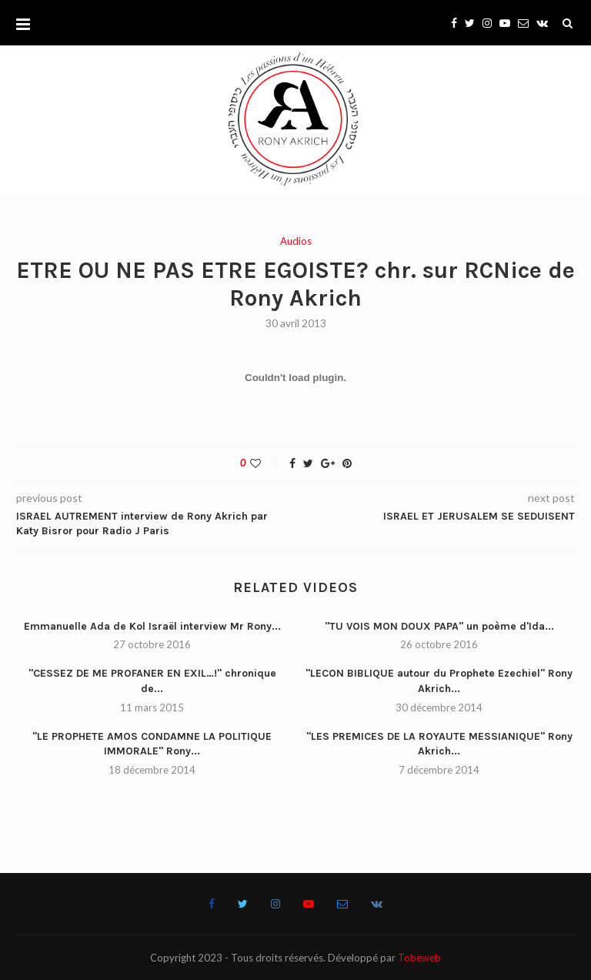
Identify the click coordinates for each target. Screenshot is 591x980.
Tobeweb (419, 958)
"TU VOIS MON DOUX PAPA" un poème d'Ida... (439, 626)
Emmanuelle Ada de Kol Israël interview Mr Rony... (152, 626)
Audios (296, 241)
